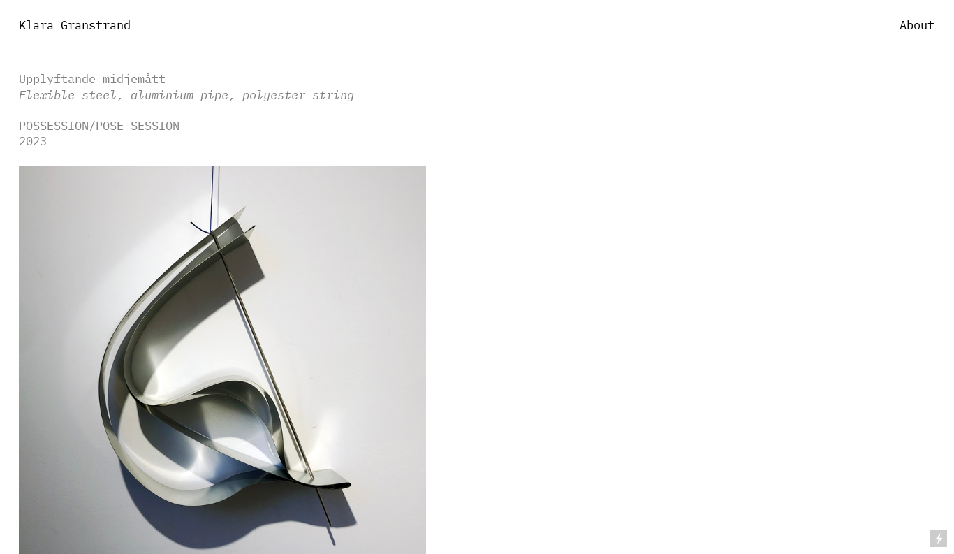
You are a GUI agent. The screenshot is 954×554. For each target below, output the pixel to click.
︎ (904, 277)
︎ (904, 250)
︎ (904, 302)
